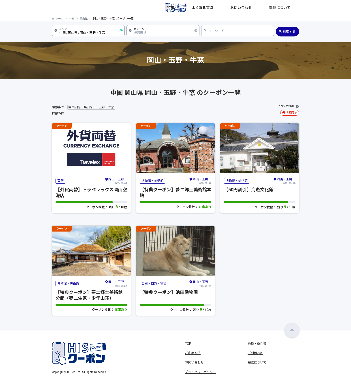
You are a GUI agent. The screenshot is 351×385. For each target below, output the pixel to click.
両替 (60, 181)
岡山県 (84, 18)
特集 (223, 8)
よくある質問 (241, 8)
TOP (188, 343)
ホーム (60, 18)
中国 (71, 18)
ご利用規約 (255, 353)
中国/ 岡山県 (116, 181)
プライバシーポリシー (200, 372)
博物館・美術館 (152, 181)
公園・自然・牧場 (154, 283)
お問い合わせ (265, 8)
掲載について (289, 8)
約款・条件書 (257, 343)
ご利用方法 (193, 353)
